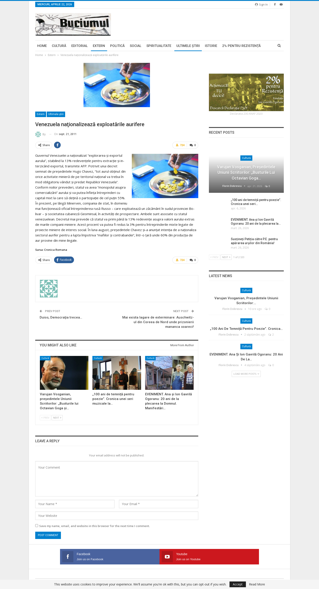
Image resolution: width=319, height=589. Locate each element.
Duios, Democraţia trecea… (61, 317)
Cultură (59, 46)
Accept (238, 584)
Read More (257, 584)
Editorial (79, 46)
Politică (117, 46)
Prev (45, 416)
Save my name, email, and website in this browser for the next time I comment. (94, 525)
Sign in (261, 4)
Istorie (211, 46)
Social (135, 46)
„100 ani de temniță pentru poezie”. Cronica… (246, 329)
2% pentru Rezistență (241, 46)
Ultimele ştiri (188, 46)
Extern (99, 46)
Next (57, 416)
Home (42, 46)
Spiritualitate (158, 46)
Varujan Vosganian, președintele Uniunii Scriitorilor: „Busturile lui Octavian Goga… (246, 172)
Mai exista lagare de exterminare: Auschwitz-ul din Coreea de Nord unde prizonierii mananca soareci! (158, 321)
